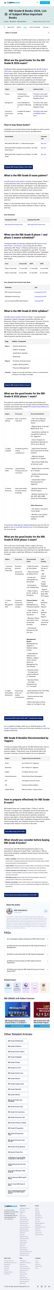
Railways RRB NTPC (40, 1223)
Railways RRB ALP (8, 1272)
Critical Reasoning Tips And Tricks (17, 1164)
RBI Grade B (13, 21)
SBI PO (37, 1208)
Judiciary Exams (24, 1225)
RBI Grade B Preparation (15, 1128)
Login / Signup (44, 2)
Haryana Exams (23, 1242)
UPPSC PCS (38, 1231)
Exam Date (45, 27)
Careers (37, 1262)
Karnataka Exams (24, 1221)
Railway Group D (39, 1234)
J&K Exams (22, 1232)
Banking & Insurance (24, 1208)
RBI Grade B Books (21, 21)
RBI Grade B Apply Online (16, 1084)
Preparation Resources (25, 1262)
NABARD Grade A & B (40, 1227)
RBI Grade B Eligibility (15, 1057)
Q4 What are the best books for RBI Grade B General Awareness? (27, 961)
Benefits (19, 27)
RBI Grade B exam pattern (16, 181)
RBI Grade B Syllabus (14, 1046)
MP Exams (22, 1246)
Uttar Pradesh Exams (25, 1279)
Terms (36, 1268)
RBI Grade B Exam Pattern (16, 1052)
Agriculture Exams (24, 1229)
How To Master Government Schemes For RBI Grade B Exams (17, 1192)
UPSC (21, 1214)
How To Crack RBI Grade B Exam (16, 1184)
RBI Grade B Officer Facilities (17, 1123)
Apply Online (11, 27)
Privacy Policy (38, 1266)
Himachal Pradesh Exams (26, 1251)
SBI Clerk (37, 1212)
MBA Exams (23, 1215)
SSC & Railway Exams (25, 1268)
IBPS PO (37, 1210)
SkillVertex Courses (24, 1255)
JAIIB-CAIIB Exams (24, 1219)
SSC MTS (6, 1270)
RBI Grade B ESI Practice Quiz (14, 224)
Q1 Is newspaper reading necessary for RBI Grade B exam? (27, 939)
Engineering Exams (24, 1231)
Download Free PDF (40, 292)
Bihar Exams (23, 1244)
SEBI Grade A (39, 96)
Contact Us (37, 1264)
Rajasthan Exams (24, 1236)
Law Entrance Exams (25, 1227)
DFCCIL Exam (38, 1232)
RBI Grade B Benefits (14, 1089)
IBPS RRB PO (38, 1215)
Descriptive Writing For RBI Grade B (16, 1171)
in (45, 911)
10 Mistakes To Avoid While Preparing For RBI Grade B (17, 1158)
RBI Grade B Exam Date (15, 1107)
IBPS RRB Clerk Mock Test (10, 1262)
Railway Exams (23, 1217)
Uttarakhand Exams (24, 1238)
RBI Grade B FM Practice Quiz (36, 224)
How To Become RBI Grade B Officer (17, 1178)
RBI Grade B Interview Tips (16, 1117)
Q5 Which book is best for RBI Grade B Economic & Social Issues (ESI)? (27, 970)
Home (6, 21)
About (36, 1260)
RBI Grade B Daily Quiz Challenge (15, 1100)
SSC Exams (22, 1210)
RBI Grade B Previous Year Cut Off (16, 1140)
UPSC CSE (37, 1229)
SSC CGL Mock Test (9, 1260)
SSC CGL (37, 1219)
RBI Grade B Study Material (37, 407)
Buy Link (43, 143)
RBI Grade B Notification (15, 1041)
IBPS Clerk (37, 1214)
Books (25, 27)
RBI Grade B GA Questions (16, 1112)
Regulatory (22, 1212)
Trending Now (23, 1260)
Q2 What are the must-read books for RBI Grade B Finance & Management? (27, 946)
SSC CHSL (37, 1221)
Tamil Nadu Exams (24, 1223)
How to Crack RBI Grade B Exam (21, 527)
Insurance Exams (24, 1266)
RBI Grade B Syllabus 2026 (16, 317)
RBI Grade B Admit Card (15, 1073)
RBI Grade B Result (14, 1078)
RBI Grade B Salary (14, 1062)
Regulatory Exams (24, 1270)
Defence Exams (23, 1247)
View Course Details (17, 1026)
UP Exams (22, 1234)
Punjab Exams (23, 1240)
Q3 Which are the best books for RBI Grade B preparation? (27, 954)
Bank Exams (23, 1264)
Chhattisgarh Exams (24, 1253)
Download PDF (39, 301)
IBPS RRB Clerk (38, 1217)
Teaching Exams (24, 1249)
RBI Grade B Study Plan (15, 1152)
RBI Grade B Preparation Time (15, 1134)
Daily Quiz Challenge (35, 27)
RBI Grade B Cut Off (14, 1068)
